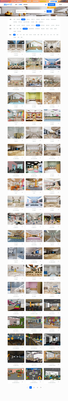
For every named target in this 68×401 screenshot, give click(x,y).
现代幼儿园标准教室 (16, 210)
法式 (51, 34)
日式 (54, 34)
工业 (48, 34)
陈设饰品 (47, 19)
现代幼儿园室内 (52, 227)
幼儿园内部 (25, 28)
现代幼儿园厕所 (52, 279)
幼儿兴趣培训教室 (16, 158)
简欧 (41, 34)
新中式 (30, 34)
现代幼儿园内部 (52, 89)
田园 (57, 34)
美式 (27, 34)
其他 (21, 37)
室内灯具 (43, 19)
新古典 (34, 34)
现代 (17, 34)
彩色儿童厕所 (52, 175)
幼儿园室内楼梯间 (16, 313)
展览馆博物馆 (31, 28)
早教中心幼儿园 (34, 365)
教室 (17, 28)
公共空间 (52, 25)
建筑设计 (28, 19)
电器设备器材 (53, 19)
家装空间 (18, 19)
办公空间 (18, 25)
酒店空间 (23, 25)
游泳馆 (15, 31)
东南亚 (15, 37)
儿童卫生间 (16, 141)
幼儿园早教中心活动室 (34, 313)
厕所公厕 (57, 25)
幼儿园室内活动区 (16, 365)
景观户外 (33, 19)
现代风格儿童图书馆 (16, 175)
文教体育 (38, 25)
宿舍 (21, 28)
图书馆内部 (37, 28)
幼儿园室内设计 (34, 89)
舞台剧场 (43, 28)
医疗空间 (43, 25)
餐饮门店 (33, 25)
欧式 (24, 34)
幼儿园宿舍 (16, 72)
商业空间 (28, 25)
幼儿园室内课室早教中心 (16, 382)
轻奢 (38, 34)
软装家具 (38, 19)
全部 (14, 19)
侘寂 (18, 37)
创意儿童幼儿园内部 (34, 175)
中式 (21, 34)
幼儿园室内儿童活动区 (52, 365)
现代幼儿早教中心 (52, 313)
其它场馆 (19, 31)
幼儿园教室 (16, 244)
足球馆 (51, 28)
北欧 (45, 34)
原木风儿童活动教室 (16, 89)
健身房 (47, 28)
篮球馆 (55, 28)
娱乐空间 (47, 25)
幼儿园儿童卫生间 (16, 296)
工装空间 (23, 19)
